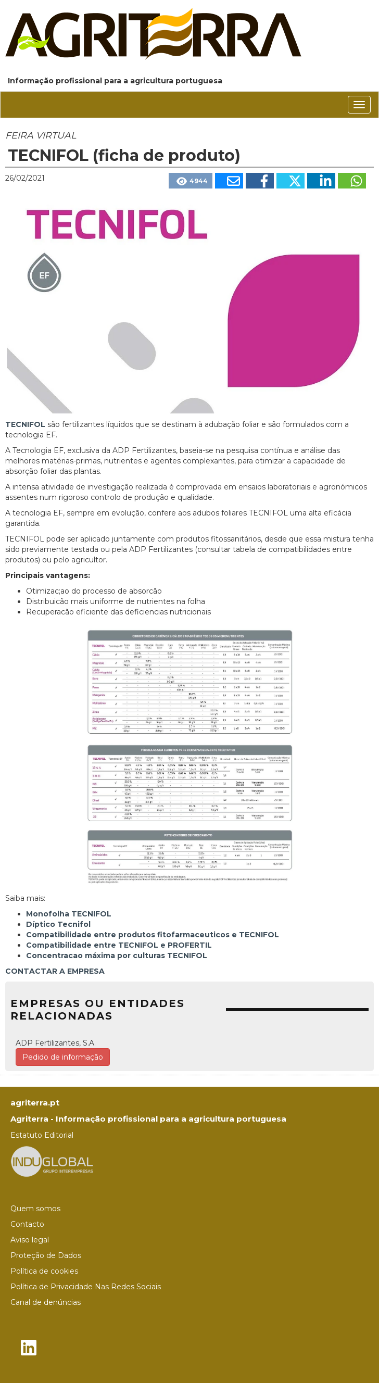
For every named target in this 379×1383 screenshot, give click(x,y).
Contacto (27, 1224)
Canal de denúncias (45, 1302)
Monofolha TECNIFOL (68, 914)
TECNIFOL (25, 424)
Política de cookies (44, 1271)
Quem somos (35, 1208)
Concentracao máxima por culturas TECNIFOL (116, 955)
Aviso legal (29, 1239)
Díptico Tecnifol (58, 924)
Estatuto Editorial (41, 1135)
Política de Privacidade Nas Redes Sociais (85, 1286)
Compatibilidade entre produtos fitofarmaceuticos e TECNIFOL (152, 934)
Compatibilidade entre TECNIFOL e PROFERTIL (119, 945)
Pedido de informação (62, 1057)
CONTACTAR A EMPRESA (55, 971)
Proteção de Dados (45, 1255)
